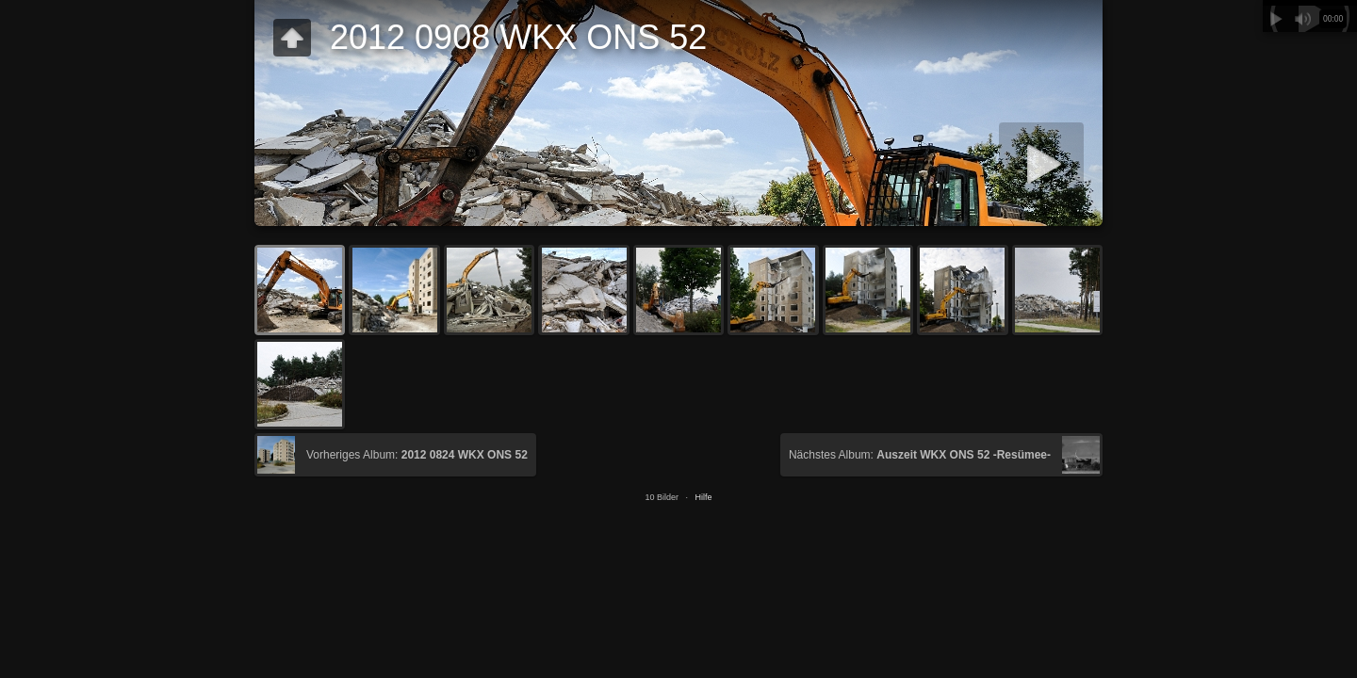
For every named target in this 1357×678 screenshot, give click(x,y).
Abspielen (1276, 19)
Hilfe (703, 497)
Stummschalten (1302, 19)
